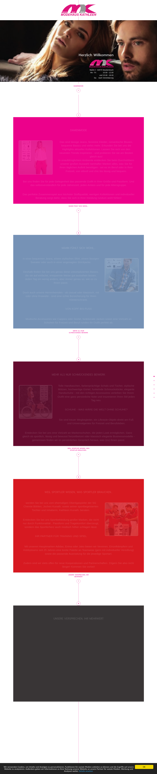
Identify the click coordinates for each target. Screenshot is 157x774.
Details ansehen (86, 771)
